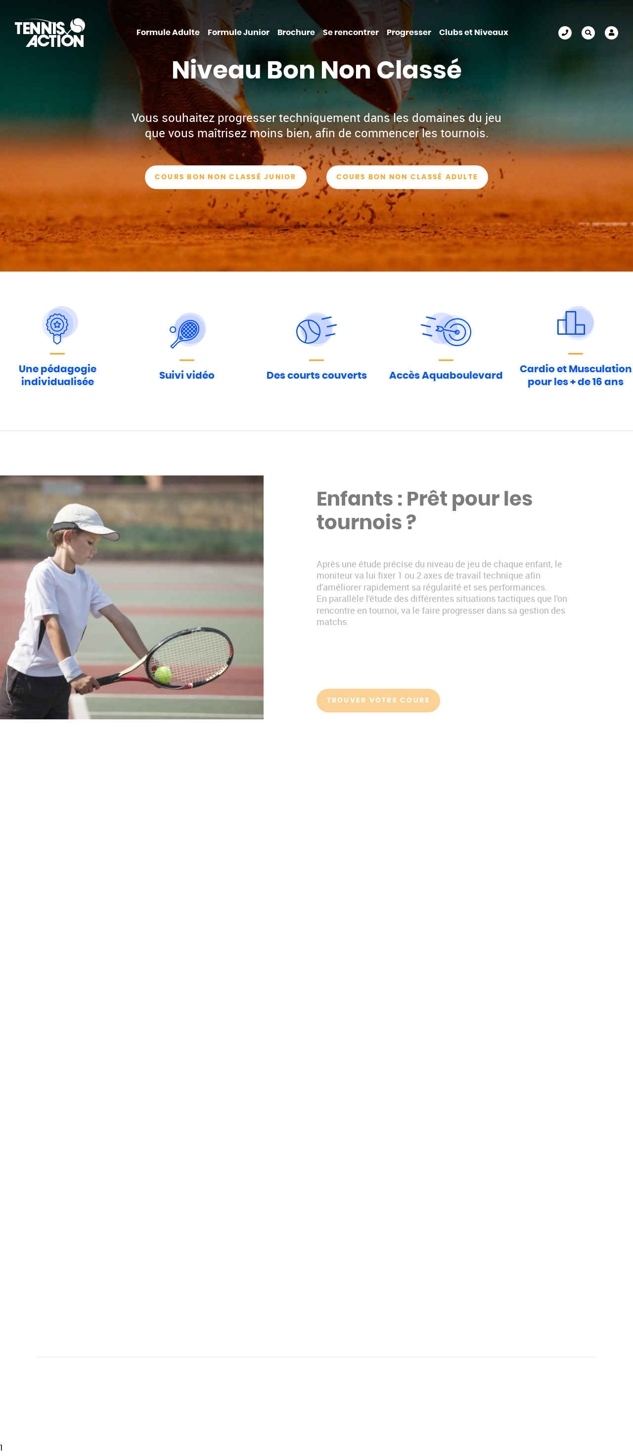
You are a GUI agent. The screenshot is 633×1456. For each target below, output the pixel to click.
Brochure (296, 33)
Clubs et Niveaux (473, 33)
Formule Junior (239, 33)
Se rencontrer (351, 33)
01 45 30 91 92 (565, 32)
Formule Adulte (168, 33)
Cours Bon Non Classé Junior (225, 177)
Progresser (409, 33)
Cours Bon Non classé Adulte (407, 177)
